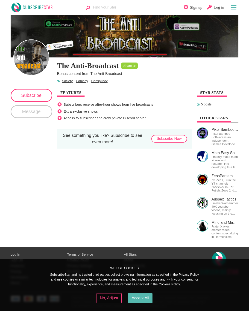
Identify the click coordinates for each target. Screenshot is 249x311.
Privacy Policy (189, 274)
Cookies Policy (169, 284)
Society (67, 81)
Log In (15, 254)
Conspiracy (99, 81)
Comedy (82, 81)
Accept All (140, 298)
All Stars (130, 254)
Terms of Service (80, 254)
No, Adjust (109, 298)
